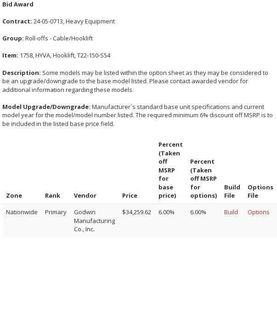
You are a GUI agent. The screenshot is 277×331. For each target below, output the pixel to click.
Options (259, 212)
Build (231, 212)
